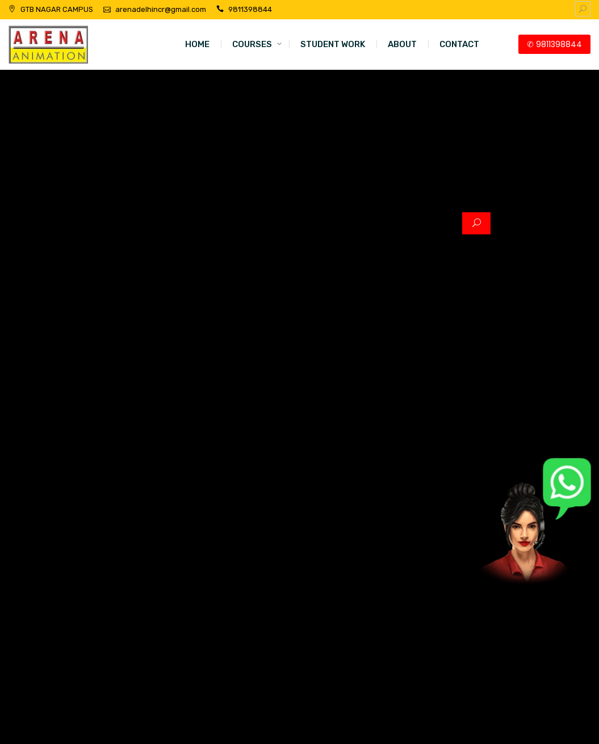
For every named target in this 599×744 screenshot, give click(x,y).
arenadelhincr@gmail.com (160, 9)
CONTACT (459, 44)
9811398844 (250, 9)
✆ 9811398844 (554, 44)
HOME (197, 44)
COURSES (252, 44)
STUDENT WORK (332, 44)
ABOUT (402, 44)
